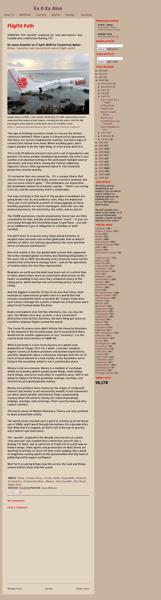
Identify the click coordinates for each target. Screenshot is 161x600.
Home (49, 588)
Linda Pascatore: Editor (109, 29)
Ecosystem (101, 346)
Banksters (100, 276)
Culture (99, 300)
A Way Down (107, 105)
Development (103, 343)
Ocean (99, 340)
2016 (101, 152)
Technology (102, 314)
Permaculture (102, 365)
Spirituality (101, 311)
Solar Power (102, 356)
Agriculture (101, 284)
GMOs (98, 247)
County (99, 354)
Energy (70, 14)
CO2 (97, 274)
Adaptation (101, 308)
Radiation (100, 330)
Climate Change (104, 231)
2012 (101, 164)
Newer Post (14, 588)
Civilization (101, 359)
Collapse (100, 228)
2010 (101, 171)
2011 (101, 168)
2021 (101, 77)
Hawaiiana (101, 370)
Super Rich (14, 484)
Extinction (101, 351)
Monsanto (100, 306)
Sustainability (102, 279)
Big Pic (56, 14)
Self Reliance (102, 298)
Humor (99, 322)
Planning (100, 319)
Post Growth (64, 481)
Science (99, 324)
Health (99, 236)
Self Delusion (102, 271)
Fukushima (101, 327)
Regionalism (102, 348)
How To (9, 14)
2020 (102, 80)
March (104, 132)
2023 (101, 70)
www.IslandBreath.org (108, 36)
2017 (101, 148)
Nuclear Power (103, 295)
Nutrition (25, 14)
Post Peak (80, 481)
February (106, 136)
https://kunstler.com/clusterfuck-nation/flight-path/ (41, 48)
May (103, 93)
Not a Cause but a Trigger (110, 101)
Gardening (101, 362)
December (107, 83)
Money (50, 481)
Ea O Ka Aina (48, 8)
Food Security (103, 257)
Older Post (82, 588)
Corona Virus (34, 478)
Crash (48, 478)
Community (101, 316)
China (21, 478)
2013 (101, 161)
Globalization (102, 367)
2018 (101, 145)
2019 (101, 142)
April (104, 96)
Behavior (100, 335)
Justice (99, 287)
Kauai (98, 233)
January (105, 139)
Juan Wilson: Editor (107, 27)
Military (99, 260)
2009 (102, 174)
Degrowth (68, 478)
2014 (101, 158)
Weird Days (107, 117)
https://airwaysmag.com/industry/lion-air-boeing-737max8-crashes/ (43, 127)
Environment (102, 241)
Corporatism (102, 265)
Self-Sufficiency (104, 332)
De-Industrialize (104, 292)
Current (41, 14)
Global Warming (104, 244)
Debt (56, 478)
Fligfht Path (107, 108)
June (104, 90)
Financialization (34, 481)
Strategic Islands (104, 373)
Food (98, 290)
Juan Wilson (49, 487)
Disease (81, 478)
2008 (102, 177)
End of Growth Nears (108, 113)
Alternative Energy (106, 252)
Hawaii (99, 239)
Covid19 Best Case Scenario (110, 122)
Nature (99, 303)
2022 (102, 74)
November (107, 86)
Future (99, 249)
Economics (15, 481)
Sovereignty (102, 338)
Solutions (86, 14)
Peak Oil (100, 263)
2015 (101, 155)
